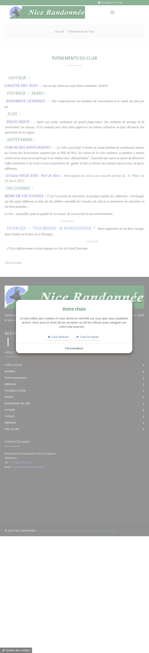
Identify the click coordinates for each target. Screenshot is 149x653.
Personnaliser (74, 348)
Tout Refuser (58, 337)
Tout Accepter (87, 337)
